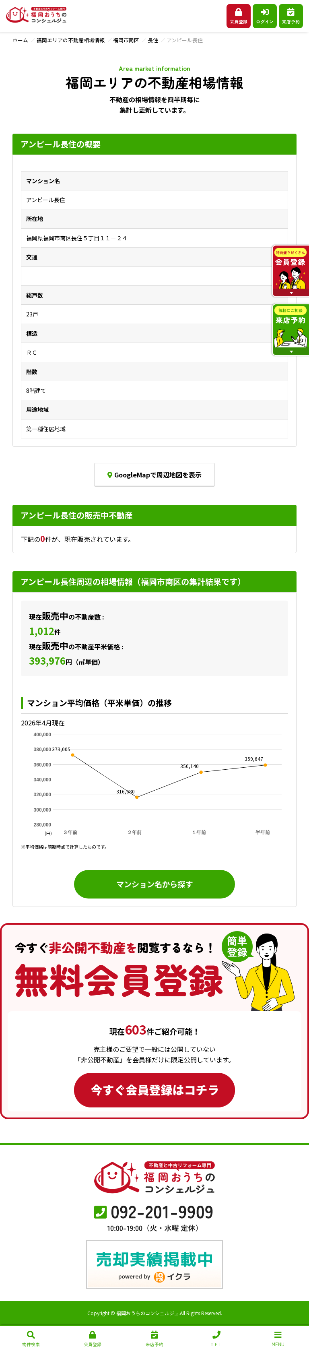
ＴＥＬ (216, 1339)
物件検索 (31, 1339)
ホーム (20, 40)
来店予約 (290, 16)
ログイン (264, 16)
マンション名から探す (154, 884)
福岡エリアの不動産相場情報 (71, 40)
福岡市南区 (126, 40)
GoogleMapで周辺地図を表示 (154, 474)
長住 (153, 40)
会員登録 (238, 16)
